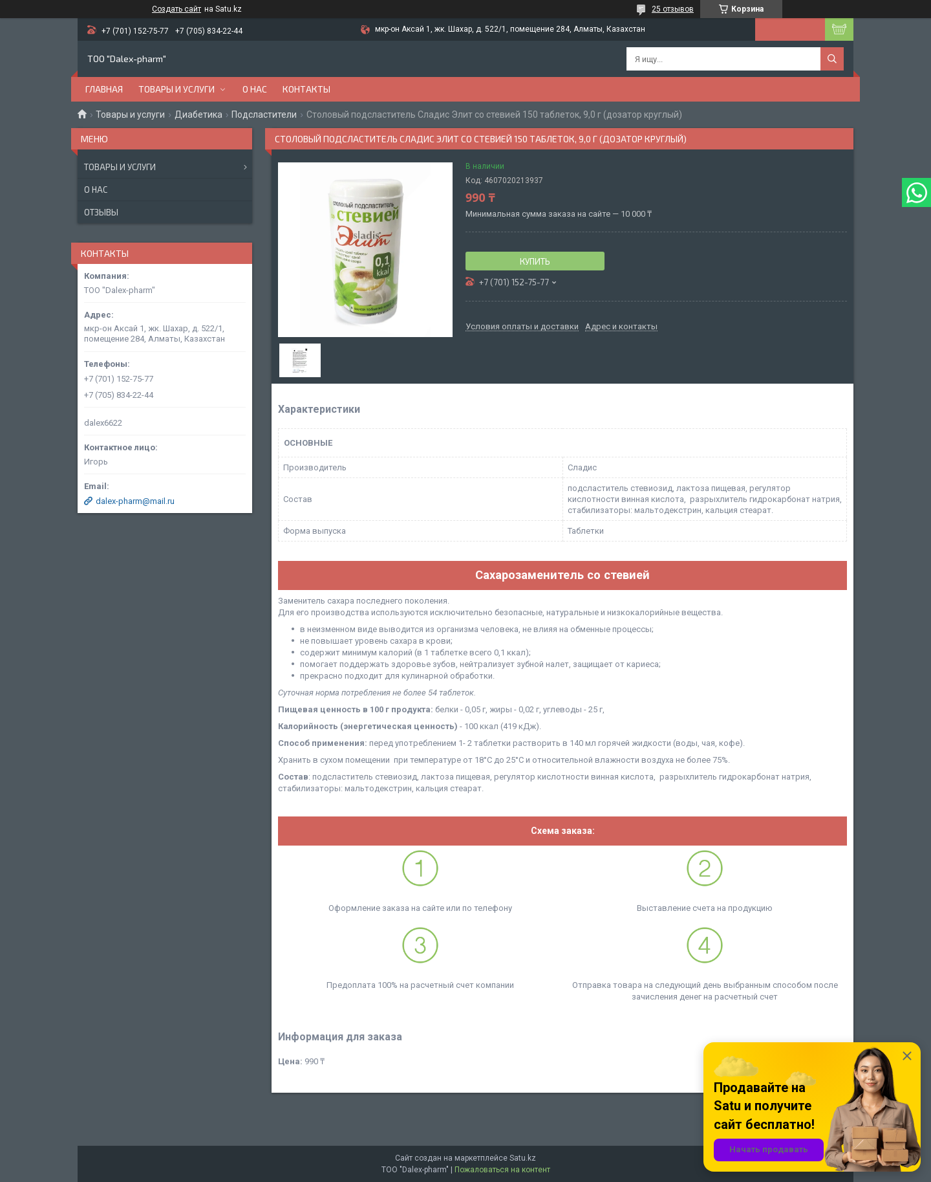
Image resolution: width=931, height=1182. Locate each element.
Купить (535, 261)
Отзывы (101, 212)
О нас (254, 88)
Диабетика (198, 114)
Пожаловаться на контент (502, 1169)
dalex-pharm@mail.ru (135, 501)
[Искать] (832, 59)
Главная (104, 88)
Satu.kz (522, 1158)
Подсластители (264, 114)
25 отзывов (673, 9)
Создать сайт (176, 9)
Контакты (306, 88)
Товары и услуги (176, 88)
